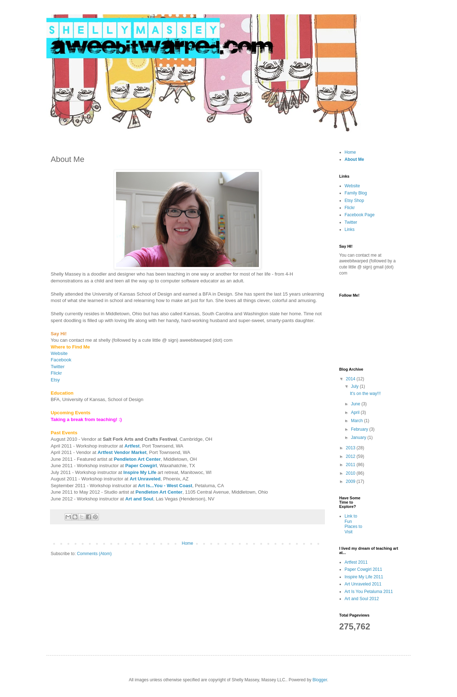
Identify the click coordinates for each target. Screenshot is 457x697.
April (356, 412)
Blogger (319, 679)
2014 (351, 378)
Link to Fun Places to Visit (353, 524)
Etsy (55, 379)
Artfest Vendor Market (121, 452)
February (360, 429)
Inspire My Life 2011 (364, 576)
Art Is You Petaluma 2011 (369, 591)
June (356, 403)
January (359, 437)
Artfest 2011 (356, 562)
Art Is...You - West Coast (165, 485)
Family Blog (356, 193)
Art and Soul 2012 (362, 598)
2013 (351, 447)
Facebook (61, 359)
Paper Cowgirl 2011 (363, 569)
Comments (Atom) (94, 553)
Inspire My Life (140, 472)
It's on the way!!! (365, 393)
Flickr (350, 207)
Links (350, 229)
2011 (351, 464)
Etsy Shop (354, 200)
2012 (351, 456)
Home (187, 543)
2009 (351, 481)
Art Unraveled (145, 478)
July (355, 386)
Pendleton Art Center (137, 459)
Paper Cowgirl (141, 465)
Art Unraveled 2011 (363, 584)
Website (59, 353)
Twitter (58, 366)
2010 (351, 473)
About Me (354, 159)
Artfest (132, 446)
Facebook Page (360, 214)
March (357, 420)
